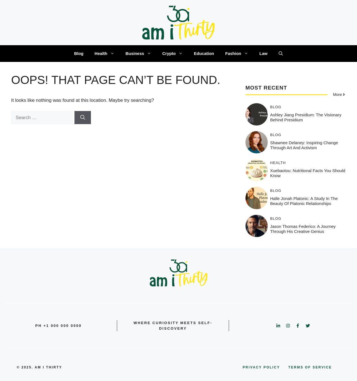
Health (107, 53)
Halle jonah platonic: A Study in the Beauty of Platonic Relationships (304, 201)
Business (141, 53)
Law (263, 53)
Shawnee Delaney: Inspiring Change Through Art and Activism (304, 145)
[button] (280, 53)
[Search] (82, 117)
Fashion (239, 53)
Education (204, 53)
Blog (78, 53)
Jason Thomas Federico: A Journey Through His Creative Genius (303, 229)
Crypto (175, 53)
